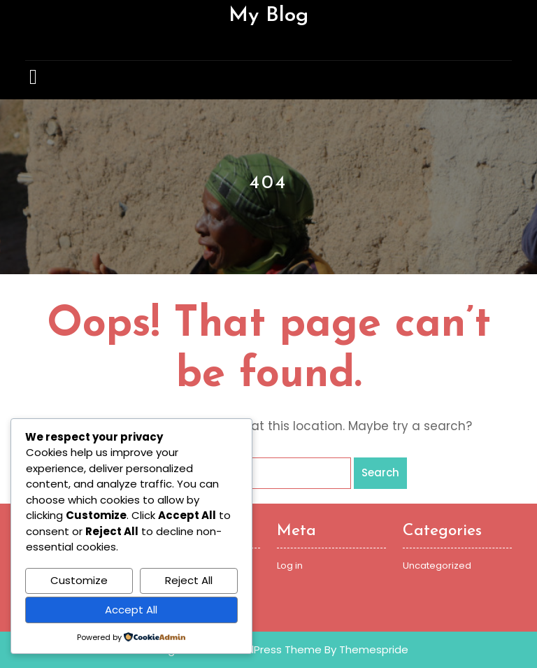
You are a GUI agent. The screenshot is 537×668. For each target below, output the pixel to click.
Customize (79, 580)
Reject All (189, 580)
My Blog (268, 16)
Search (380, 472)
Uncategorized (437, 565)
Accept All (131, 609)
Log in (290, 565)
